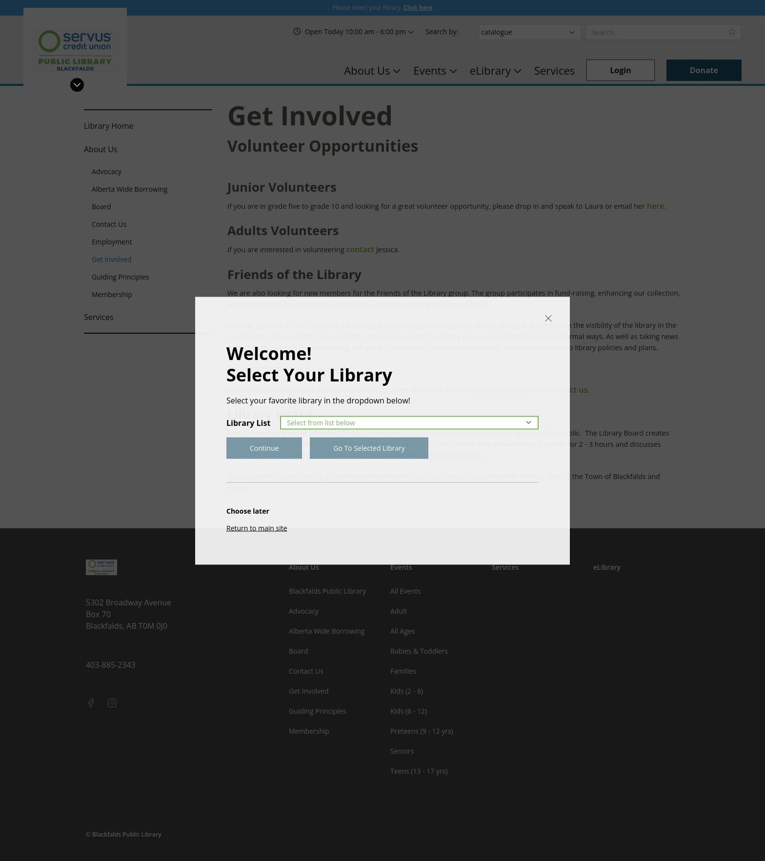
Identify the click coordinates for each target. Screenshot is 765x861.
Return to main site (256, 527)
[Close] (548, 318)
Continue (264, 447)
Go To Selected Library (368, 447)
